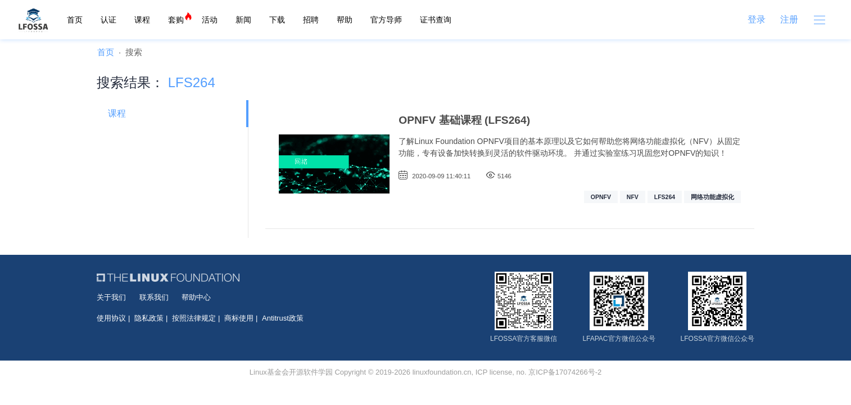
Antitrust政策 (283, 318)
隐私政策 (149, 318)
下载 (277, 19)
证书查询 (435, 19)
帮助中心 (196, 297)
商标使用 (239, 318)
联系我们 (154, 297)
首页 (75, 19)
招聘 (311, 19)
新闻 (243, 19)
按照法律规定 (194, 318)
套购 (176, 19)
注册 (789, 19)
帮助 (344, 19)
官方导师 (386, 19)
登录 (757, 19)
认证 (108, 19)
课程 (142, 19)
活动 (210, 19)
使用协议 (111, 318)
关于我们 (111, 297)
